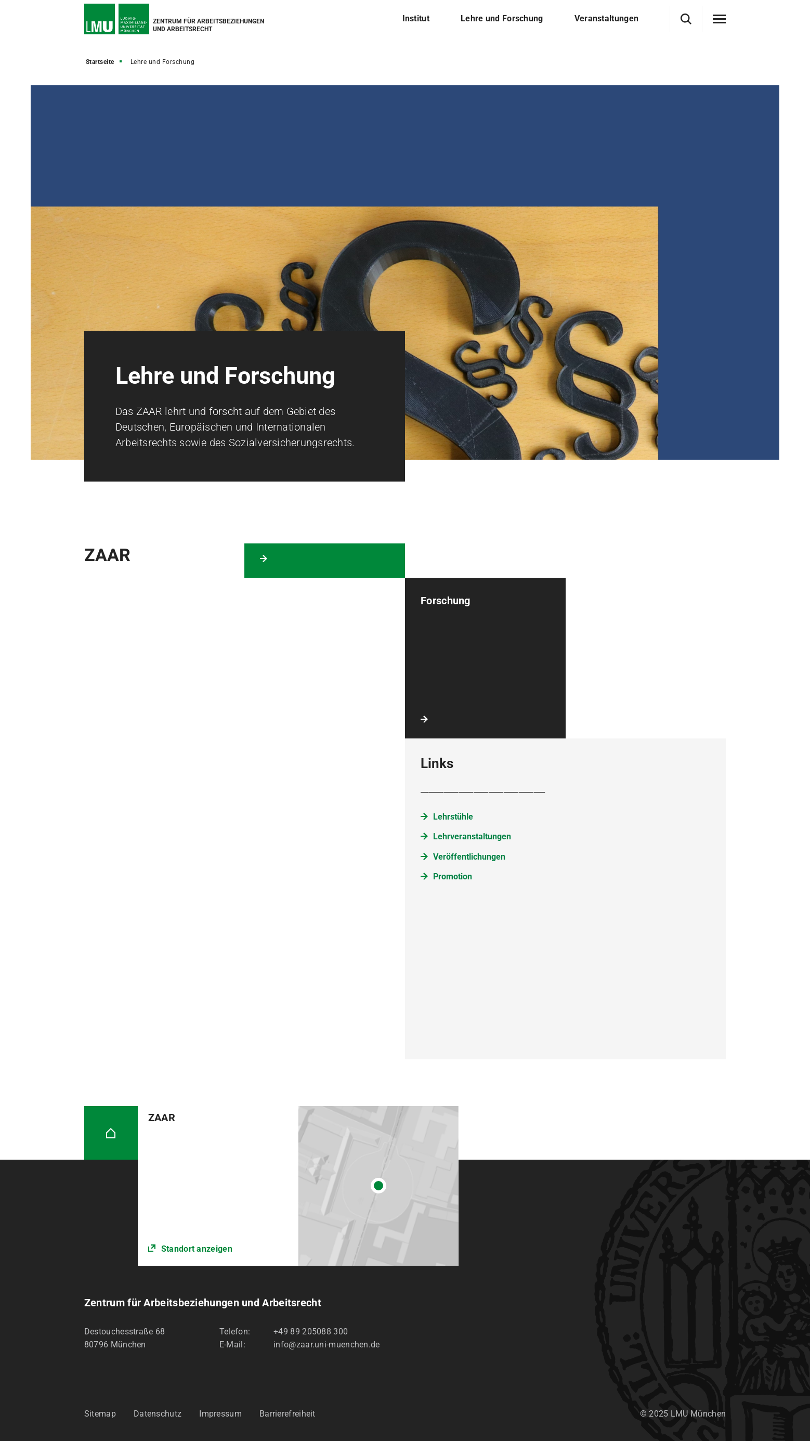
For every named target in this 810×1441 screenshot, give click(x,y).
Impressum (220, 1414)
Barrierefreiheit (287, 1414)
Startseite (100, 62)
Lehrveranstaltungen (472, 836)
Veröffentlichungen (469, 857)
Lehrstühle (453, 817)
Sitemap (100, 1414)
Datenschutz (157, 1414)
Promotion (452, 876)
